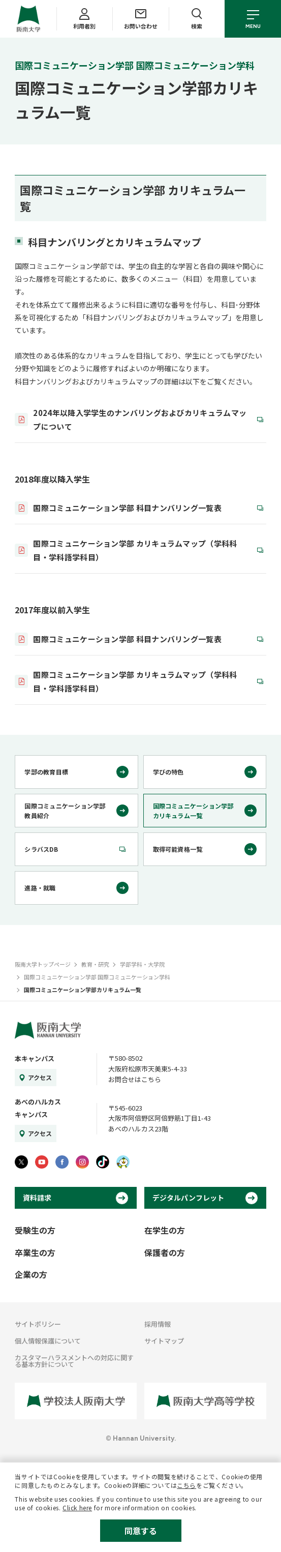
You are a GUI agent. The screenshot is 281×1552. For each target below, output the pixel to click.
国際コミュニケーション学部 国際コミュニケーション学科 (97, 977)
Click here (77, 1507)
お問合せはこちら (134, 1079)
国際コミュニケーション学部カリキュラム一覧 (193, 810)
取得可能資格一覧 (178, 849)
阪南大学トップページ (43, 964)
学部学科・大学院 (142, 964)
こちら (186, 1485)
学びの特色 (168, 771)
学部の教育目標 (46, 771)
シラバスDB (40, 849)
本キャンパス (34, 1058)
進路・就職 (39, 887)
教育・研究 (95, 964)
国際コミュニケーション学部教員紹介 (64, 810)
